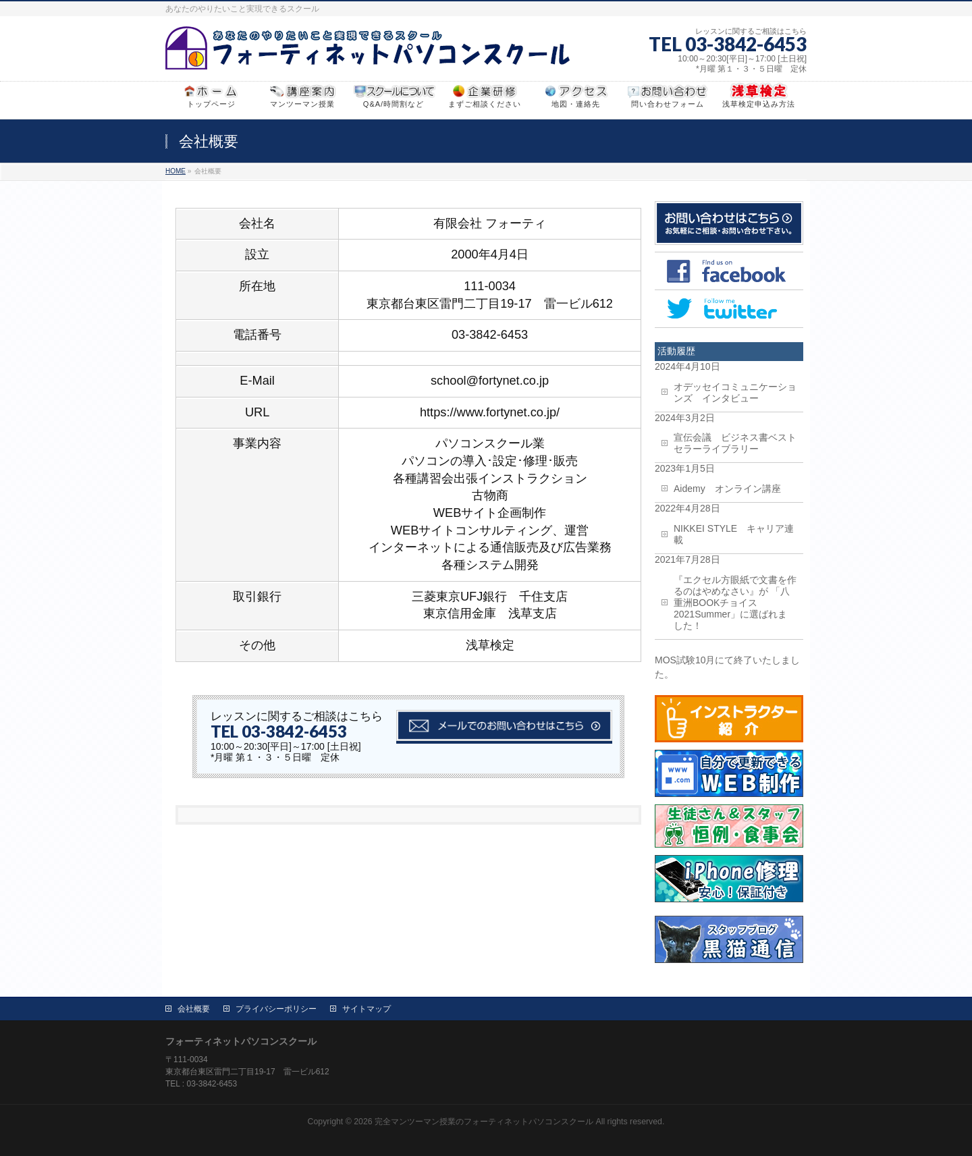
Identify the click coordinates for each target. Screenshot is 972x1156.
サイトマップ (366, 1009)
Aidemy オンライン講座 (727, 488)
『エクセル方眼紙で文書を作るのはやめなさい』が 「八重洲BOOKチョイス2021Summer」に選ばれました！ (735, 602)
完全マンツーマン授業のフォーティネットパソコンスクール (484, 1121)
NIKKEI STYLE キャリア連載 (734, 534)
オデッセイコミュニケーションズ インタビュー (735, 392)
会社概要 (194, 1009)
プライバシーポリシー (276, 1009)
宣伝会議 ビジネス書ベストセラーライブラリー (735, 443)
